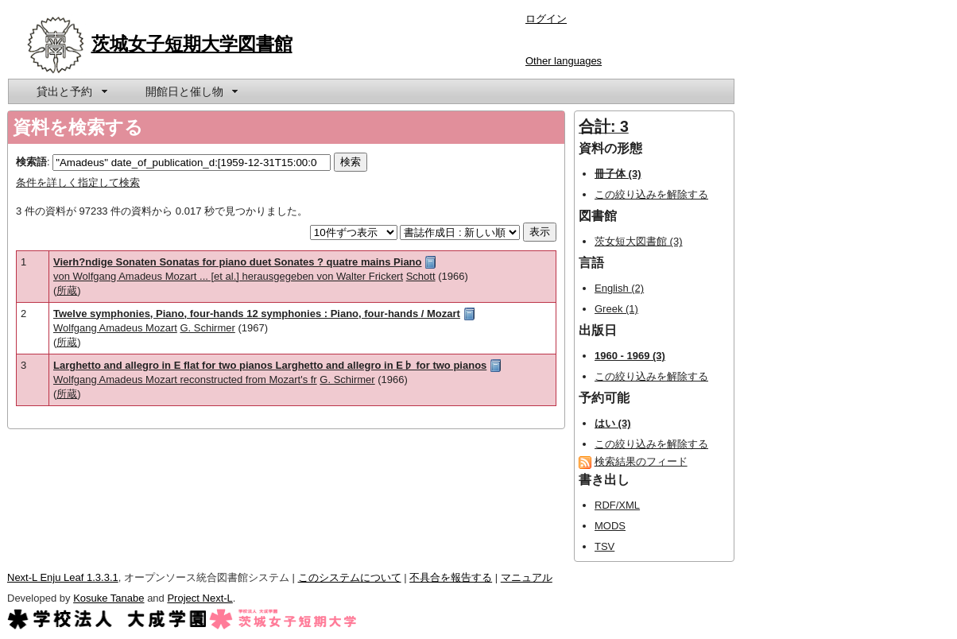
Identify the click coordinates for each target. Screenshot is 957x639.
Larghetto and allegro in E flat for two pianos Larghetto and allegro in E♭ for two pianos (269, 365)
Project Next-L (199, 598)
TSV (604, 546)
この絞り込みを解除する (651, 194)
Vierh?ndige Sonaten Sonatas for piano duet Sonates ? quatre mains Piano (237, 262)
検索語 (31, 162)
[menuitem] (71, 91)
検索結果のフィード (641, 461)
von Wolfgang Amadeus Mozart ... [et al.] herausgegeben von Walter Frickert (228, 276)
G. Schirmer (207, 328)
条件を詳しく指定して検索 (78, 182)
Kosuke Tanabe (108, 598)
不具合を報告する (450, 577)
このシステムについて (349, 577)
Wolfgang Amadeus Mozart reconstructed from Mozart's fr (185, 379)
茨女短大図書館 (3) (639, 241)
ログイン (546, 19)
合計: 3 (604, 126)
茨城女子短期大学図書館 (192, 43)
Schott (421, 276)
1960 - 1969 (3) (630, 356)
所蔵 (66, 290)
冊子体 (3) (618, 174)
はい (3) (613, 423)
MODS (610, 526)
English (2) (619, 288)
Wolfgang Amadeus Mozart (115, 328)
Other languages (563, 61)
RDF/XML (617, 505)
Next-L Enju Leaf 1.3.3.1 (62, 577)
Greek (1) (616, 309)
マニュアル (526, 577)
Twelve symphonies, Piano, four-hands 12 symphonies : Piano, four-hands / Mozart (256, 314)
